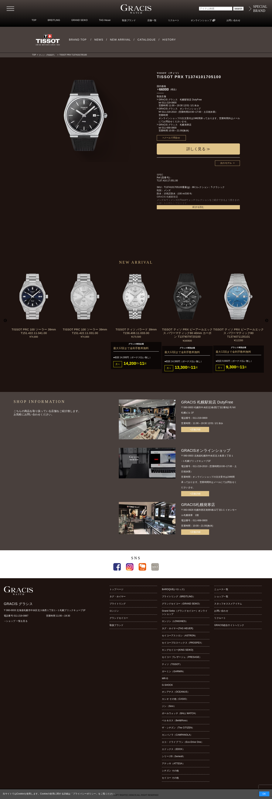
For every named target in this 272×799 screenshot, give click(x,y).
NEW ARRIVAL (120, 39)
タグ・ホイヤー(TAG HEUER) (177, 628)
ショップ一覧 (221, 596)
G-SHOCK (167, 685)
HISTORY (169, 39)
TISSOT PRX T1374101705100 (73, 55)
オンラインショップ (201, 20)
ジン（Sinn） (169, 706)
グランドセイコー (119, 618)
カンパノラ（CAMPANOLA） (177, 735)
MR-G (165, 678)
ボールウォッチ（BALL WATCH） (179, 713)
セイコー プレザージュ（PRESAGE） (182, 657)
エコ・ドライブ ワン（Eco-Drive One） (182, 742)
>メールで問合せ (171, 137)
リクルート (173, 20)
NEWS (98, 39)
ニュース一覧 (221, 589)
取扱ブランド (129, 20)
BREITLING (54, 20)
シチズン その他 (170, 770)
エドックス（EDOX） (173, 749)
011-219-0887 (21, 615)
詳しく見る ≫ (198, 149)
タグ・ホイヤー (118, 596)
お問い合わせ (233, 20)
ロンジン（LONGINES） (175, 621)
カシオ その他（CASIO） (175, 699)
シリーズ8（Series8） (173, 756)
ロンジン (114, 611)
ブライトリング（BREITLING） (178, 596)
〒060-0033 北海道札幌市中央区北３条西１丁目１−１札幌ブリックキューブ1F (45, 610)
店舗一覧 (152, 20)
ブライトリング (118, 603)
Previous (5, 321)
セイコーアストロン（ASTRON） (179, 635)
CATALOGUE (147, 39)
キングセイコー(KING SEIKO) (177, 650)
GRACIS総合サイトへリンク (229, 625)
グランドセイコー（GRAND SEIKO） (181, 603)
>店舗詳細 (195, 429)
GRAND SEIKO (79, 20)
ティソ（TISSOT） (47, 55)
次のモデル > (227, 163)
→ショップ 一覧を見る (16, 621)
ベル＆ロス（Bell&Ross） (175, 720)
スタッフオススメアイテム (228, 603)
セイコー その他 (170, 778)
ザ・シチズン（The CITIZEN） (178, 727)
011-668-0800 (169, 127)
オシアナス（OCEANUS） (176, 691)
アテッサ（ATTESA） (173, 763)
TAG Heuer (105, 20)
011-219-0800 (169, 102)
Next (267, 321)
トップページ (116, 589)
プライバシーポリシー (84, 793)
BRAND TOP (78, 39)
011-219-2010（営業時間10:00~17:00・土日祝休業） (189, 112)
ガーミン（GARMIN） (173, 671)
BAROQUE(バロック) (173, 589)
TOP (34, 20)
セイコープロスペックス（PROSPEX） (182, 642)
